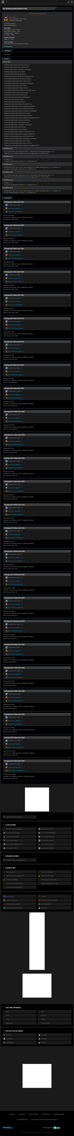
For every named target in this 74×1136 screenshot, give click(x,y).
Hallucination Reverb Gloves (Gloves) (14, 102)
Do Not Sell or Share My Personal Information (44, 1119)
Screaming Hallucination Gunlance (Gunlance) (17, 120)
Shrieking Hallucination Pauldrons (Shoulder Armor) (19, 76)
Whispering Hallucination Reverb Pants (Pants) (17, 113)
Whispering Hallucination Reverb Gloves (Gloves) (18, 115)
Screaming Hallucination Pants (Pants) (15, 127)
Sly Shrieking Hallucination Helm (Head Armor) (17, 81)
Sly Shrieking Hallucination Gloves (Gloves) (16, 88)
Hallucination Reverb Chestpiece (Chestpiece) (17, 97)
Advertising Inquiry (58, 1114)
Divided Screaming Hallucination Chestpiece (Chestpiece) (20, 138)
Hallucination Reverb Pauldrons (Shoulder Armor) (18, 104)
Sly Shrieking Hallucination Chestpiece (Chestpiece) (18, 83)
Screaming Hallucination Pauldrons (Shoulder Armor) (19, 131)
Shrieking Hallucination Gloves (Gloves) (15, 74)
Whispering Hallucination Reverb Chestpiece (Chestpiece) (20, 111)
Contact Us (22, 1114)
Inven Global (13, 2)
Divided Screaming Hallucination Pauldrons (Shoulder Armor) (21, 145)
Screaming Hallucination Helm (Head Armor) (16, 122)
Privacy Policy (46, 1114)
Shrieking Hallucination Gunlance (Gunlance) (16, 65)
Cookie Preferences (22, 1119)
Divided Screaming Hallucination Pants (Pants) (17, 141)
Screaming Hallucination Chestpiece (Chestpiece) (18, 125)
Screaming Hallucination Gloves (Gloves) (15, 129)
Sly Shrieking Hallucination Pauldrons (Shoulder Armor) (20, 90)
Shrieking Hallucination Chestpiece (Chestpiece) (17, 69)
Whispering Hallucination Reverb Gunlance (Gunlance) (19, 106)
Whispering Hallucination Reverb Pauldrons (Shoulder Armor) (21, 118)
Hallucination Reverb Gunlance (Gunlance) (16, 92)
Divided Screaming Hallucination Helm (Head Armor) (19, 136)
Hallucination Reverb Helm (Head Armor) (15, 95)
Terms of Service (33, 1114)
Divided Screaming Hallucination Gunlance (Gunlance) (19, 134)
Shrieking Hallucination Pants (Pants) (14, 72)
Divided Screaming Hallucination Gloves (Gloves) (18, 143)
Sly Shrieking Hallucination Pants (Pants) (15, 85)
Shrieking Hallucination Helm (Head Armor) (16, 67)
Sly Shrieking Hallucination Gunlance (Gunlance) (17, 79)
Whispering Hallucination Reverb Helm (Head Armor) (19, 108)
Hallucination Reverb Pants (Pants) (14, 99)
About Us (12, 1114)
